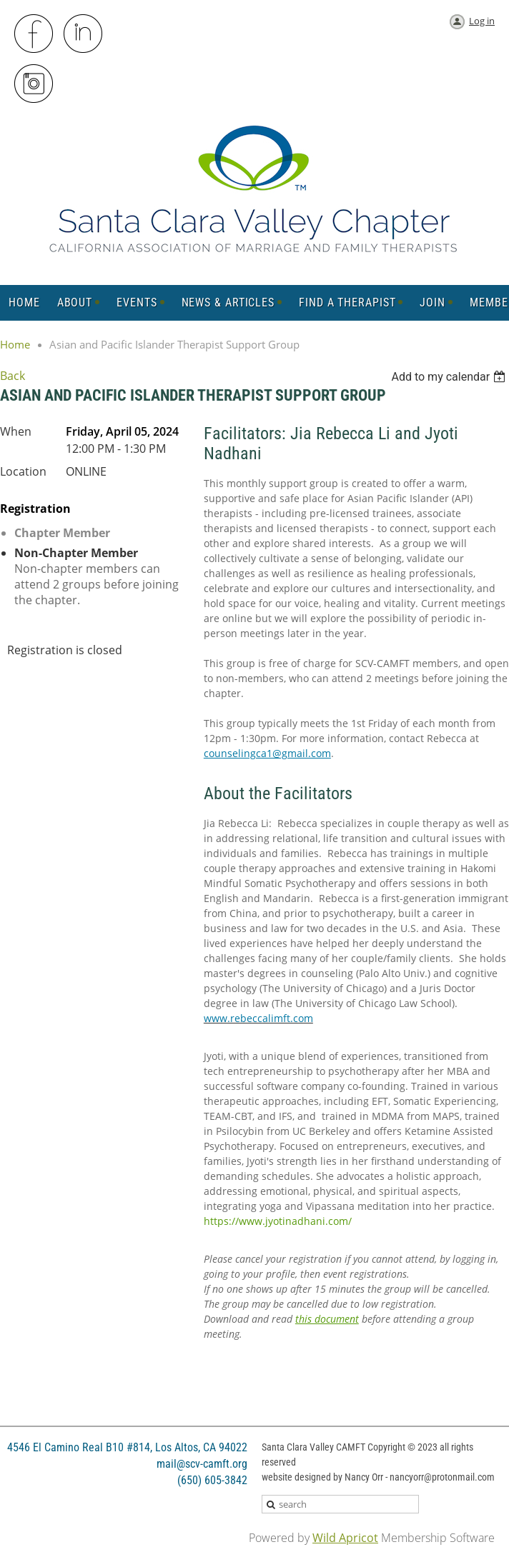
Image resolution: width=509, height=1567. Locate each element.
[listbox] (450, 377)
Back (12, 376)
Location (23, 471)
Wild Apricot (345, 1538)
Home (15, 344)
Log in (482, 20)
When (15, 431)
